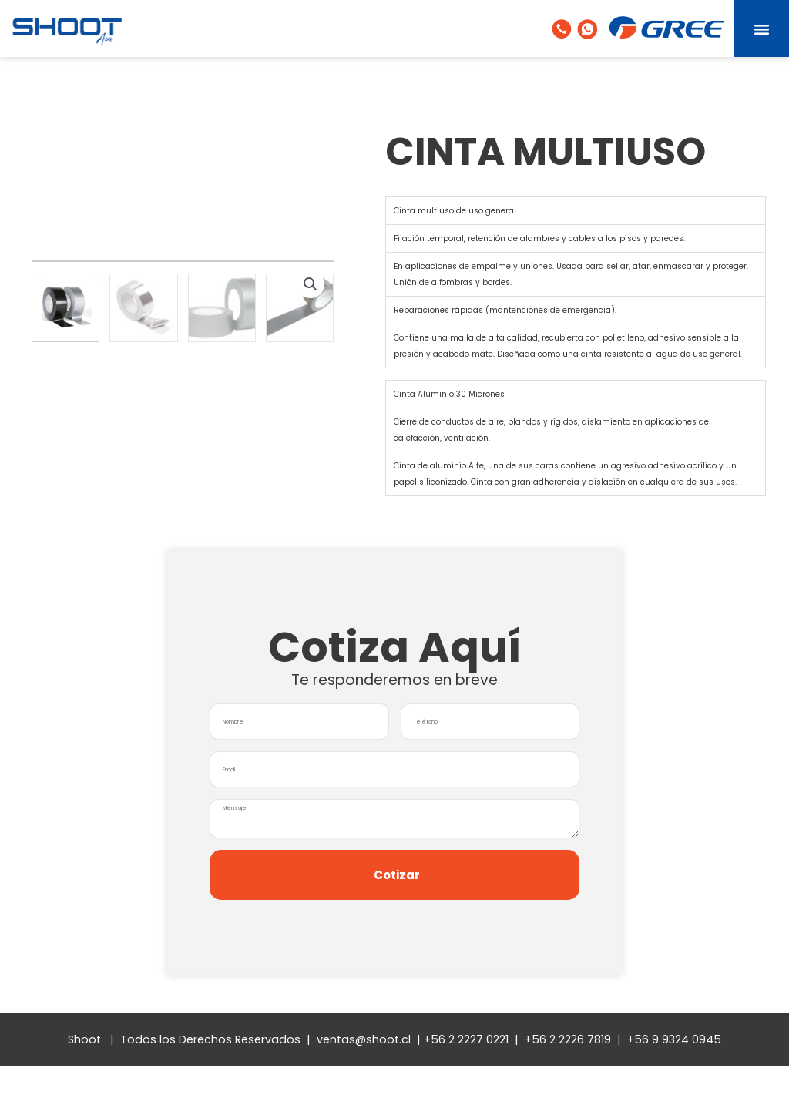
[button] (761, 28)
